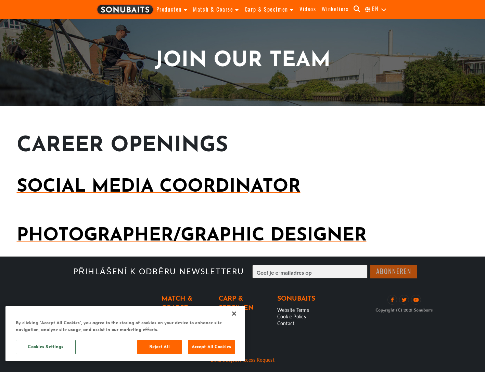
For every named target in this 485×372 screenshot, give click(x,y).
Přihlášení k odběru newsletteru (158, 271)
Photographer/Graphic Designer (192, 236)
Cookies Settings (45, 347)
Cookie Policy (291, 316)
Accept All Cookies (211, 347)
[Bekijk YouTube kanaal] (416, 300)
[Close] (234, 313)
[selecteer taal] (376, 9)
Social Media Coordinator (159, 187)
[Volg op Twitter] (404, 300)
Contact (286, 323)
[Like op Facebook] (392, 300)
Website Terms (293, 309)
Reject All (159, 347)
